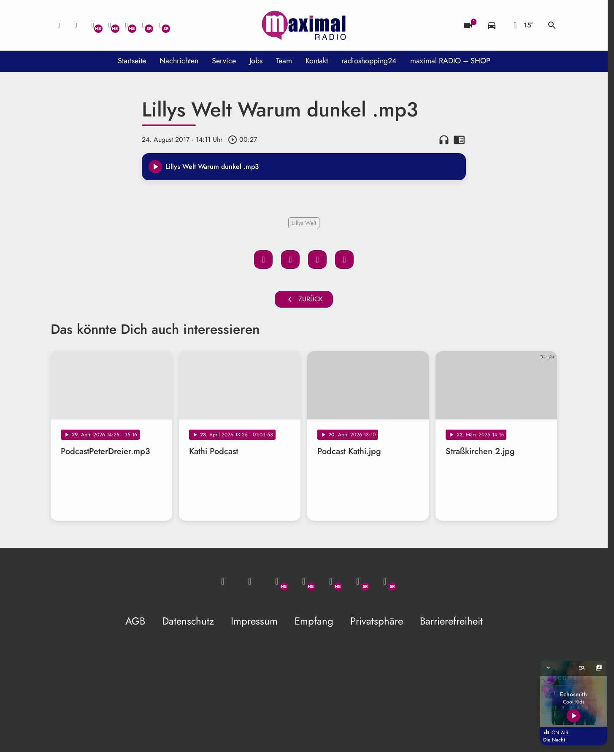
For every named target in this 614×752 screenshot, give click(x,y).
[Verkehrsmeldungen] (492, 25)
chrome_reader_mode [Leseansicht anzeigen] (459, 140)
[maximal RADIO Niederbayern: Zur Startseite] (304, 25)
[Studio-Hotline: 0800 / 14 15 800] (76, 25)
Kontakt (317, 60)
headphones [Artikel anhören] (444, 140)
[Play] (155, 166)
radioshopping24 (369, 60)
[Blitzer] (468, 25)
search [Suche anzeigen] (552, 25)
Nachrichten (179, 60)
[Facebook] (109, 25)
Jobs (255, 60)
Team (284, 60)
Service (224, 60)
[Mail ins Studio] (59, 25)
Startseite (132, 60)
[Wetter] (521, 25)
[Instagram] (126, 25)
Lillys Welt (304, 223)
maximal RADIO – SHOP (450, 60)
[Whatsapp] (92, 25)
